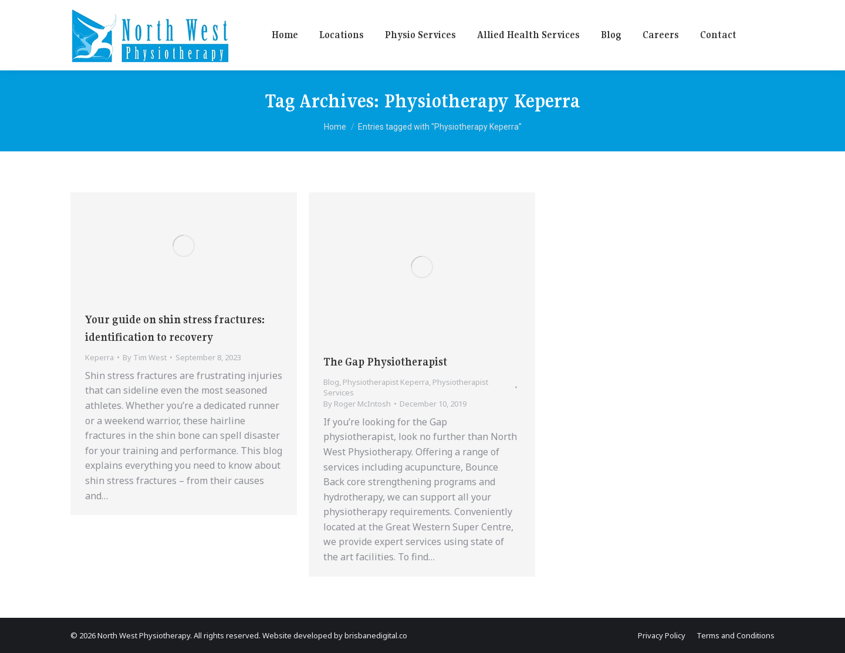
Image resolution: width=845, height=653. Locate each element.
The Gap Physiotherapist (385, 361)
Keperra (99, 357)
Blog (331, 382)
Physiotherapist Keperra (386, 382)
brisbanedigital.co (375, 635)
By (145, 357)
